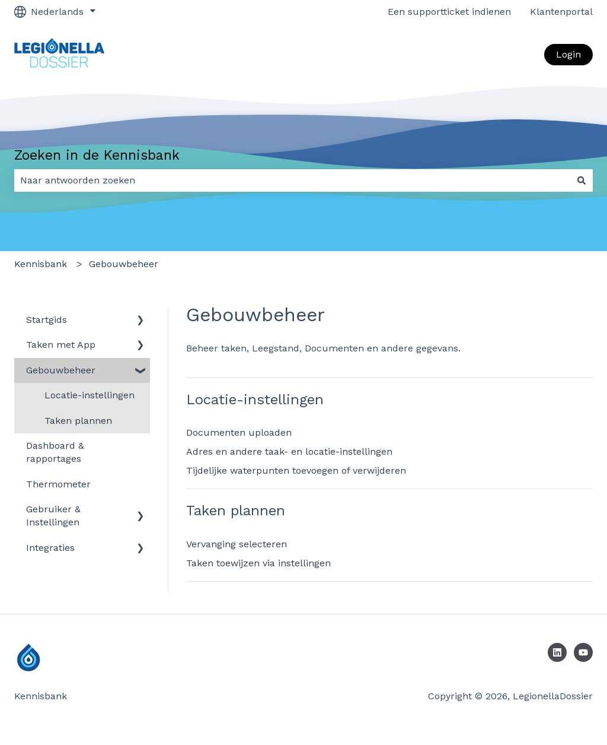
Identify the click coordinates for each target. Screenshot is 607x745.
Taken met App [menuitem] (60, 344)
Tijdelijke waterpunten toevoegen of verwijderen (296, 470)
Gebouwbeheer (123, 264)
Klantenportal (561, 11)
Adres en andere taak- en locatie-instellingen (289, 451)
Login (568, 54)
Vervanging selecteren (236, 544)
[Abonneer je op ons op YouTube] (583, 652)
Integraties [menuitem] (50, 547)
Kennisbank (40, 264)
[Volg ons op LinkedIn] (557, 652)
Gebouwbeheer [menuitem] (60, 370)
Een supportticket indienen (449, 11)
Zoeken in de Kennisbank (97, 155)
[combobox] (292, 180)
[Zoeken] (581, 180)
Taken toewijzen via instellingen (258, 563)
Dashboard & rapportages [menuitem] (55, 452)
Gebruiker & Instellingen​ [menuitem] (53, 515)
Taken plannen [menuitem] (78, 420)
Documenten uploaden (239, 432)
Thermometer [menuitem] (58, 484)
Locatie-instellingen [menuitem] (89, 395)
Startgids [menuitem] (46, 319)
